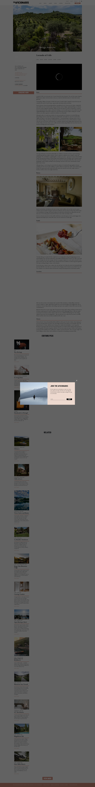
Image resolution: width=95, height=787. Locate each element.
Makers (50, 3)
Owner (54, 59)
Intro (37, 59)
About (71, 1)
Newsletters (67, 3)
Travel (45, 3)
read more (16, 361)
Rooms (41, 59)
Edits (40, 3)
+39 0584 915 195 (18, 72)
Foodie (45, 59)
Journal (61, 3)
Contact (75, 1)
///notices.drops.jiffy (20, 80)
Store (55, 3)
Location (50, 59)
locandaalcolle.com (20, 75)
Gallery (59, 59)
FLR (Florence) (19, 85)
